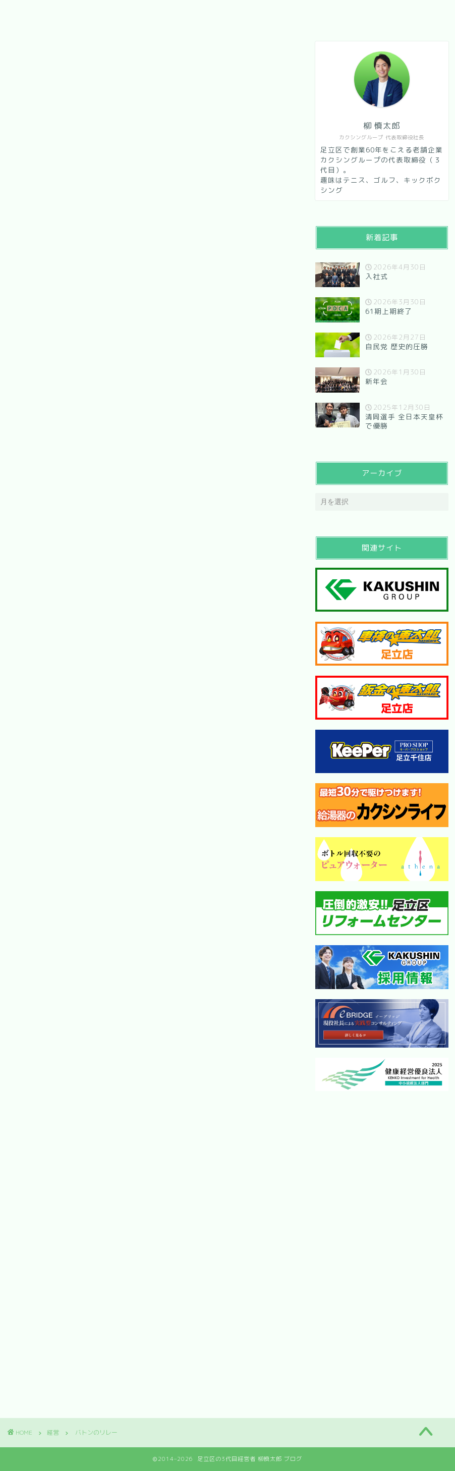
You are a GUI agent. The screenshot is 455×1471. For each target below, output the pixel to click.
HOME (34, 14)
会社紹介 (87, 14)
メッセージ (149, 14)
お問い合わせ (218, 14)
